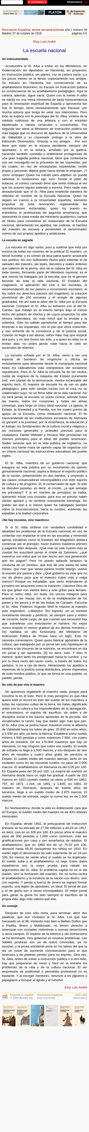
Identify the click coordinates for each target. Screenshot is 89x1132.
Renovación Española (49, 994)
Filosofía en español (21, 994)
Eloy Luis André (44, 41)
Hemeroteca (80, 997)
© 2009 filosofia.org (21, 997)
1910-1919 (81, 994)
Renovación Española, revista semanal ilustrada (33, 30)
